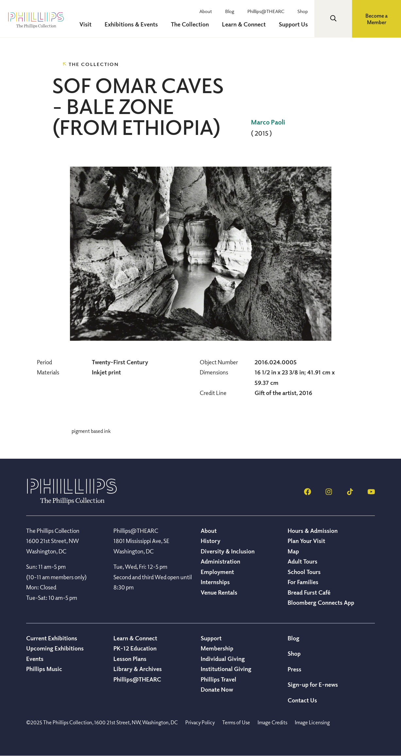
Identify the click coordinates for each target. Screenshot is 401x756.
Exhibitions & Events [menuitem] (131, 24)
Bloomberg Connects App (321, 602)
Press (294, 669)
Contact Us (302, 700)
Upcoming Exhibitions (55, 648)
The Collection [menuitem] (190, 24)
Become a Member (376, 18)
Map (293, 551)
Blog (229, 11)
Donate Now (217, 689)
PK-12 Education (135, 648)
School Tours (304, 571)
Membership (217, 648)
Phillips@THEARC (265, 11)
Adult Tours (302, 561)
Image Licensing (312, 722)
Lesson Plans (129, 658)
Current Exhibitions (51, 638)
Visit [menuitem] (85, 24)
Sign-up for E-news (313, 684)
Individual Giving (223, 658)
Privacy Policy (200, 722)
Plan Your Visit (306, 540)
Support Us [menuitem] (293, 24)
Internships (215, 581)
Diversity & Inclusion (228, 551)
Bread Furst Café (309, 592)
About (205, 11)
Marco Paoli (268, 122)
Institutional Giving (226, 668)
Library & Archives (137, 668)
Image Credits (272, 722)
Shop (302, 11)
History (210, 540)
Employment (217, 571)
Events (34, 658)
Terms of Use (236, 722)
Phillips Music (44, 668)
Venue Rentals (219, 592)
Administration (220, 561)
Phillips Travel (218, 679)
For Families (303, 581)
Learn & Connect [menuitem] (244, 24)
